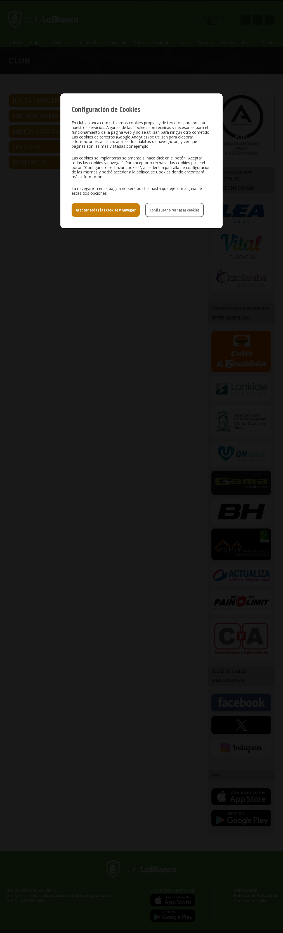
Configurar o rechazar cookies (174, 210)
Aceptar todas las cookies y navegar (106, 210)
